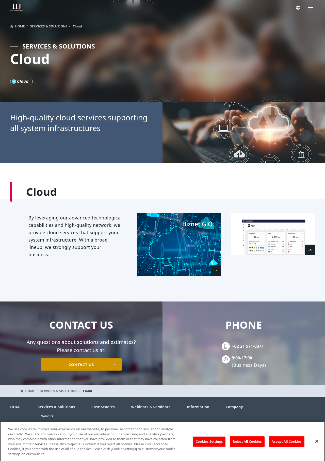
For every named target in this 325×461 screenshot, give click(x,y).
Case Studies (103, 406)
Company (234, 406)
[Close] (316, 444)
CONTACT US (81, 364)
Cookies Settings (209, 444)
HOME (20, 26)
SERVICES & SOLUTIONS (49, 26)
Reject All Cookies (247, 444)
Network (47, 416)
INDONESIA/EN (298, 8)
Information (198, 406)
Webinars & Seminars (150, 406)
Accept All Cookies (287, 444)
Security (47, 423)
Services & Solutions (56, 406)
